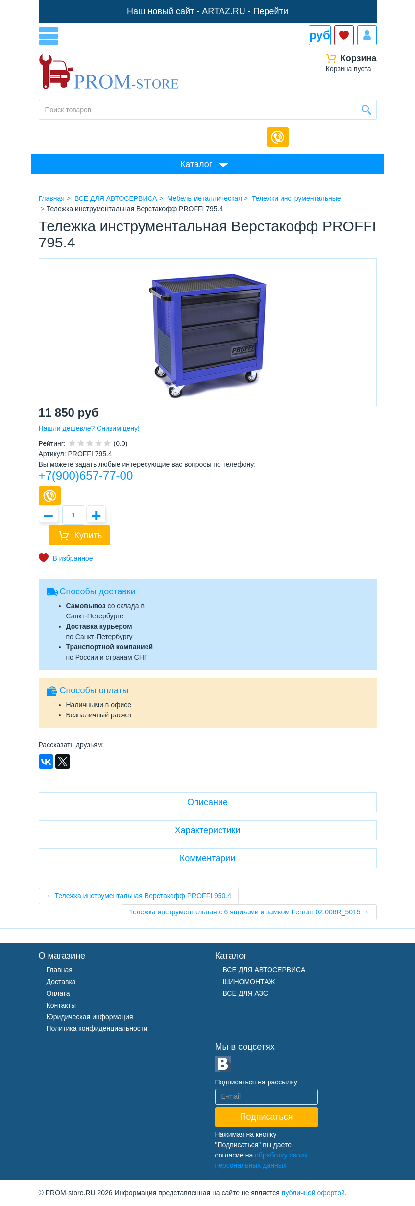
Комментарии (207, 858)
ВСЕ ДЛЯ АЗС (245, 993)
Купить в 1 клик (50, 495)
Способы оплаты (94, 690)
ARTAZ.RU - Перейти (245, 11)
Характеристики (207, 830)
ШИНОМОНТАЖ (249, 981)
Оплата (58, 993)
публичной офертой (313, 1193)
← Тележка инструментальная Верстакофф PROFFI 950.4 (139, 896)
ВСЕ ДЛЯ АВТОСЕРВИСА (264, 970)
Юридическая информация (90, 1017)
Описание (207, 802)
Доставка (61, 981)
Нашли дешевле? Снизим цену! (89, 428)
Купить (88, 535)
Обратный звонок (278, 137)
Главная (60, 970)
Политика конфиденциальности (97, 1028)
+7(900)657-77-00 (86, 475)
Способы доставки (98, 591)
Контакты (61, 1005)
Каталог (196, 164)
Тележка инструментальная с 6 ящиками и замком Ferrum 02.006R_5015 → (249, 912)
